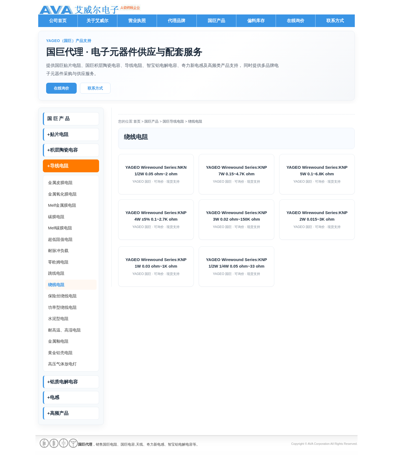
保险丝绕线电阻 (62, 296)
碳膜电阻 (56, 216)
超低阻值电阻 (60, 239)
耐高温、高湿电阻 (64, 330)
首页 (137, 121)
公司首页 (58, 20)
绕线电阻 (56, 284)
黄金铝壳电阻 (60, 352)
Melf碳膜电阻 (60, 228)
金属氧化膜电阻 (62, 194)
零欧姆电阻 (58, 262)
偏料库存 (256, 20)
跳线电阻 (56, 273)
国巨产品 (216, 20)
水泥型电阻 (58, 318)
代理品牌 (176, 20)
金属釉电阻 (58, 341)
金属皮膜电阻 (60, 182)
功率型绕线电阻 (62, 307)
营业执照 (137, 20)
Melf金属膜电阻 (62, 205)
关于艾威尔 (97, 20)
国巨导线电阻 (173, 121)
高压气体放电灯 (62, 364)
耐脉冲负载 (58, 250)
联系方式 (335, 20)
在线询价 (295, 20)
